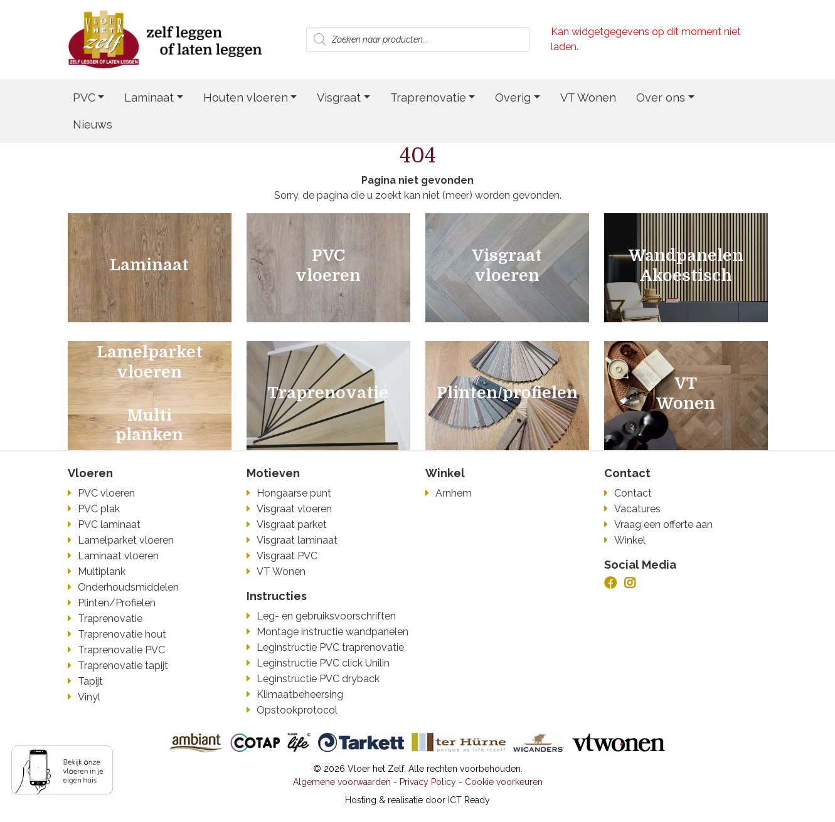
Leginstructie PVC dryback (318, 679)
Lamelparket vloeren (126, 540)
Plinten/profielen (507, 393)
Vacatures (637, 509)
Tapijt (90, 681)
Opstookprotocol (297, 710)
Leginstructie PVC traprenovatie (330, 647)
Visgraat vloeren (294, 509)
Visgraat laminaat (297, 540)
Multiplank (101, 571)
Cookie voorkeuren (504, 782)
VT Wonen (588, 97)
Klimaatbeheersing (300, 694)
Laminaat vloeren (118, 556)
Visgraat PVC (287, 556)
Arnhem (453, 493)
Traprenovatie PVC (121, 650)
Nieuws (92, 124)
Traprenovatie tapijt (123, 666)
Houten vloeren (245, 97)
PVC (84, 97)
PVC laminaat (109, 524)
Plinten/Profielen (117, 603)
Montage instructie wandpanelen (332, 632)
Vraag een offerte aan (663, 524)
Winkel (630, 540)
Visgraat (339, 97)
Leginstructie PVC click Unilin (323, 663)
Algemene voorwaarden (342, 782)
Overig (513, 97)
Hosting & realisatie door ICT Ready (417, 800)
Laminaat (149, 97)
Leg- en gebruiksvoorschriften (326, 616)
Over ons (660, 97)
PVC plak (99, 509)
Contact (633, 493)
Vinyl (89, 697)
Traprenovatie (428, 97)
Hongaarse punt (294, 493)
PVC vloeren (106, 493)
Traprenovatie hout (122, 634)
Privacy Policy (428, 782)
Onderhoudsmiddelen (128, 587)
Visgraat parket (292, 524)
